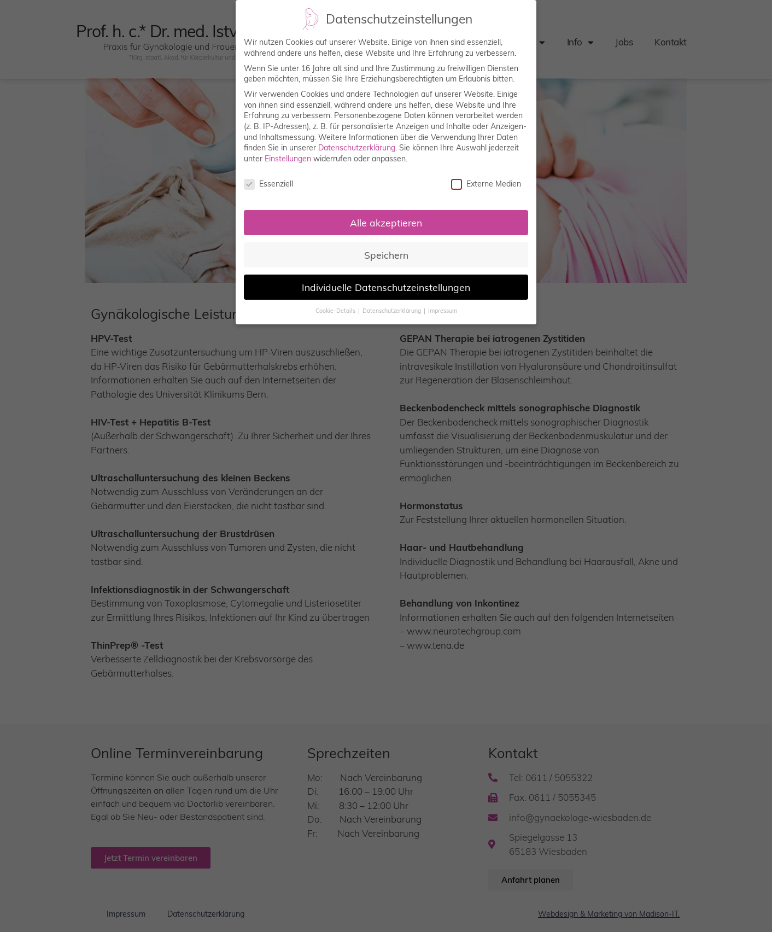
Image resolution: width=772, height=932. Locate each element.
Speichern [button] (386, 254)
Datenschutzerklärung (356, 147)
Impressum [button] (442, 310)
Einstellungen (288, 158)
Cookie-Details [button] (336, 310)
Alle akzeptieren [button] (386, 222)
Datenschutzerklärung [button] (392, 310)
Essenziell (268, 183)
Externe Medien (486, 183)
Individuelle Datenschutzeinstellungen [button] (386, 287)
